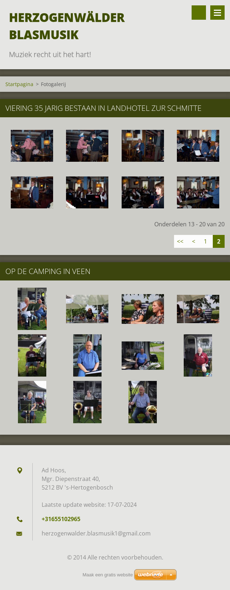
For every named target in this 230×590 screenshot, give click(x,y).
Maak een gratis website (108, 574)
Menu (217, 12)
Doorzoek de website (199, 12)
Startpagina (19, 84)
